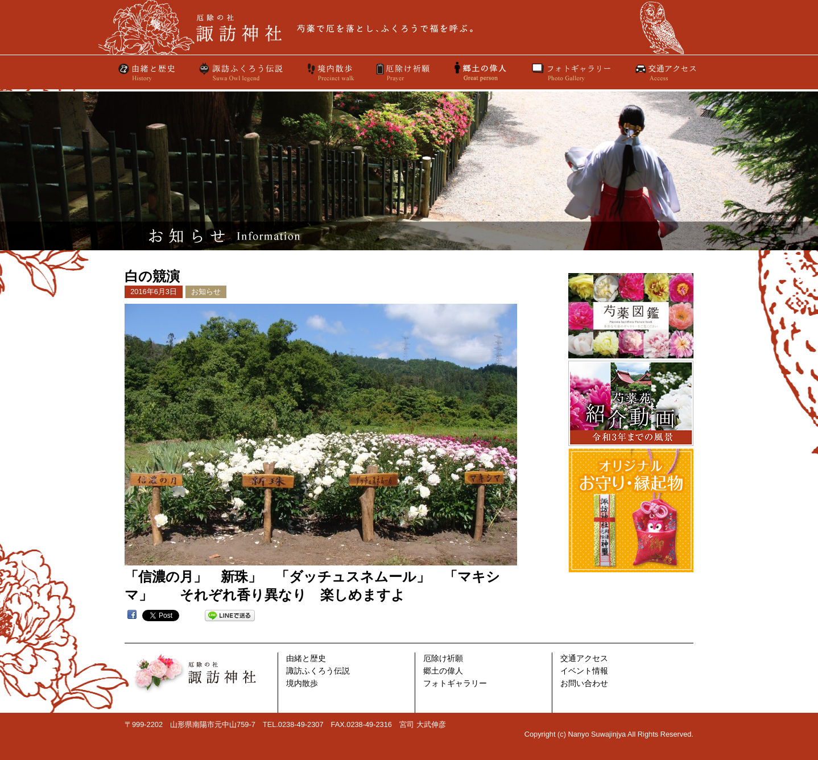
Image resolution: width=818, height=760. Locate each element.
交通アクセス (665, 72)
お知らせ (206, 291)
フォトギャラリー (571, 72)
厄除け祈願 (404, 72)
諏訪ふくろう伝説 (241, 72)
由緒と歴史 (147, 72)
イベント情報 (584, 671)
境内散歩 (330, 72)
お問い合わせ (584, 683)
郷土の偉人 (443, 671)
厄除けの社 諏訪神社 (409, 27)
